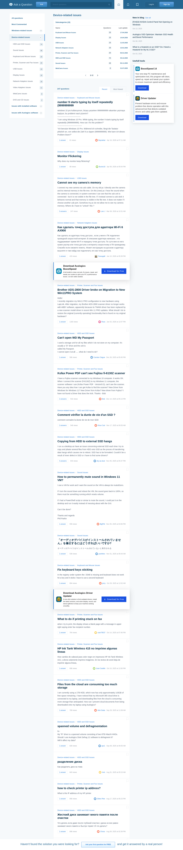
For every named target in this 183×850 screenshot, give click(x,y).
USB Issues (28, 69)
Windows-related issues (22, 30)
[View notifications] (128, 4)
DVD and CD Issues (28, 100)
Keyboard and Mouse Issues (28, 56)
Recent (104, 89)
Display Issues (28, 75)
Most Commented (19, 24)
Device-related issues (21, 37)
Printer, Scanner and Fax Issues (28, 63)
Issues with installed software (24, 106)
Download (142, 88)
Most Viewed (118, 89)
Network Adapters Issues (28, 81)
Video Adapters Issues (28, 87)
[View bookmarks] (137, 4)
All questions (17, 18)
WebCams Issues (28, 94)
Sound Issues (28, 50)
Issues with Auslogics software (25, 113)
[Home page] (118, 4)
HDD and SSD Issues (28, 44)
